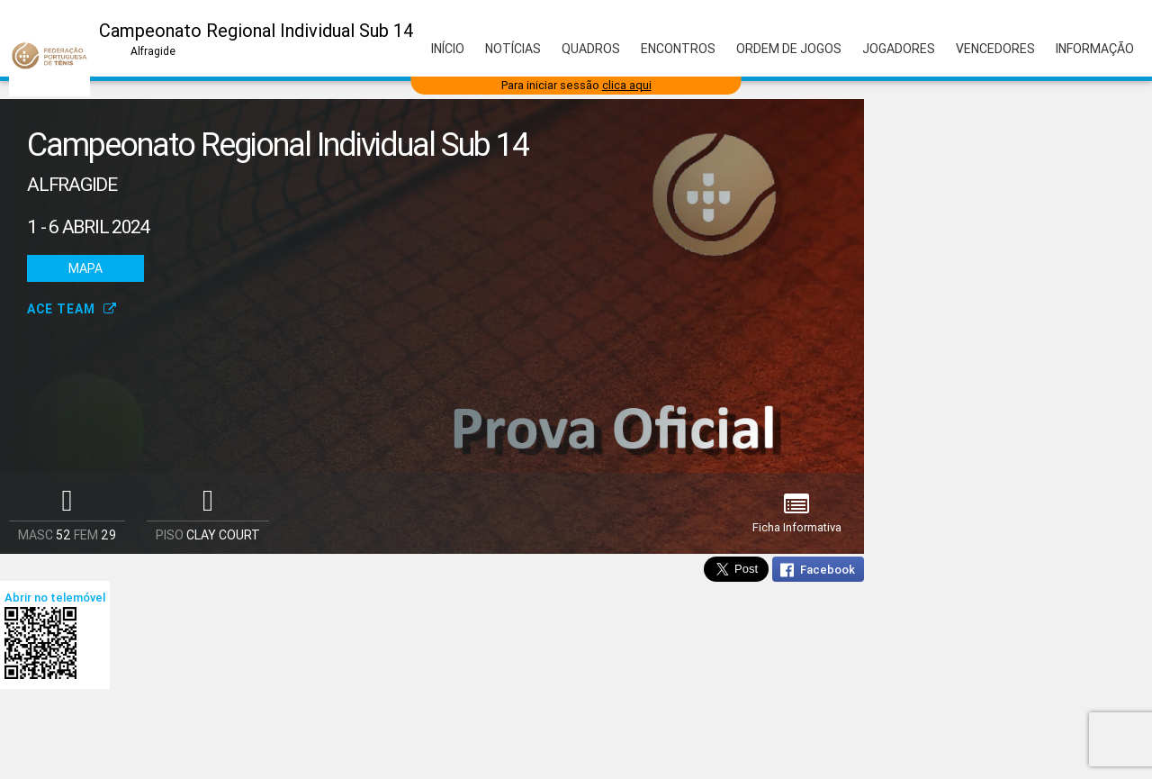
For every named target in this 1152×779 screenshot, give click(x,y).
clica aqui (627, 85)
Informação (1095, 49)
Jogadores (898, 49)
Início (447, 49)
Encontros (678, 49)
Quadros (591, 49)
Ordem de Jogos (789, 49)
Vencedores (995, 49)
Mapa (85, 268)
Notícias (513, 49)
